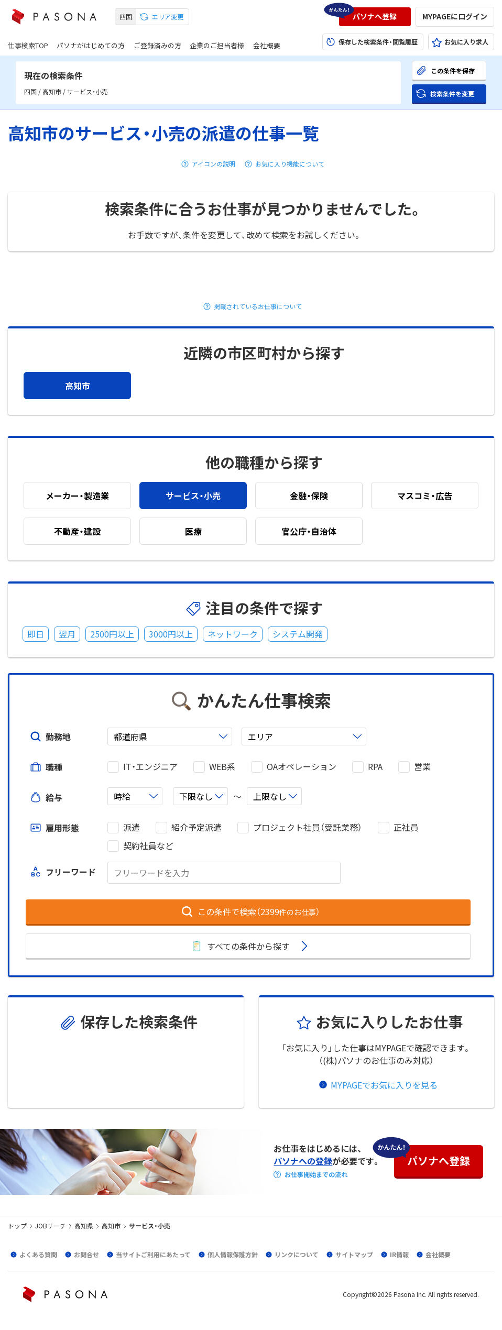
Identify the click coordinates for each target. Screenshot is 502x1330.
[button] (375, 16)
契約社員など (148, 845)
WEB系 (222, 766)
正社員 (406, 827)
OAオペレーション (301, 766)
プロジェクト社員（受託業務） (307, 827)
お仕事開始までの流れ (316, 1174)
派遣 (131, 827)
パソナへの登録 (303, 1161)
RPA (375, 766)
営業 (422, 766)
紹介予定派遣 (196, 827)
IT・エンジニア (150, 766)
